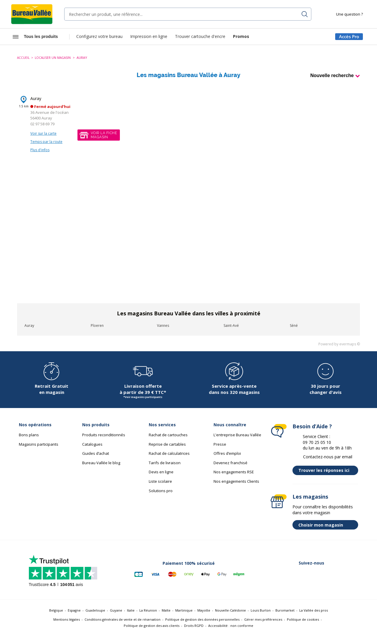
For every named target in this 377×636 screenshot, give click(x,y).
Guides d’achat (95, 453)
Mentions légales (66, 619)
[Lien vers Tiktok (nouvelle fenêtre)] (350, 574)
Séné (294, 325)
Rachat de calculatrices (169, 453)
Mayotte (203, 610)
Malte (166, 610)
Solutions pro (161, 490)
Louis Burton (261, 610)
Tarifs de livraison (165, 462)
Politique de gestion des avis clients (151, 625)
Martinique (184, 610)
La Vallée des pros (313, 610)
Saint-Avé (231, 325)
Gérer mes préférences (263, 619)
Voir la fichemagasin (104, 135)
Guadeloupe (95, 610)
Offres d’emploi (227, 453)
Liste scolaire (160, 481)
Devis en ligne (161, 471)
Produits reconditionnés (103, 434)
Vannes (163, 325)
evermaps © (349, 344)
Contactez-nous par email (327, 456)
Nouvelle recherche (332, 75)
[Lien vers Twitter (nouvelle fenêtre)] (289, 574)
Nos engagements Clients (236, 481)
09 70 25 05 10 (317, 442)
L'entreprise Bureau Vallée (237, 434)
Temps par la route (46, 141)
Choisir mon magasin (326, 525)
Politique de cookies (303, 619)
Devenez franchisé (230, 462)
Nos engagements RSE (234, 471)
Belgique (56, 610)
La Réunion (148, 610)
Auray (35, 98)
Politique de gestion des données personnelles (202, 619)
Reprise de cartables (167, 444)
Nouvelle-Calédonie (230, 610)
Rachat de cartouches (168, 434)
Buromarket (285, 610)
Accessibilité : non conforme (230, 625)
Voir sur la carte (43, 133)
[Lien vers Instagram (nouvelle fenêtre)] (320, 574)
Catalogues (92, 444)
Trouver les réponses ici (326, 470)
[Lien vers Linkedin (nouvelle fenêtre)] (304, 574)
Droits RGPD (194, 625)
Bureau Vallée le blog (101, 462)
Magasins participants (38, 444)
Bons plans (29, 434)
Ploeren (97, 325)
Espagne (74, 610)
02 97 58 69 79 (42, 123)
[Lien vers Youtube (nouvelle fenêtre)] (335, 574)
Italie (131, 610)
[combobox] (187, 14)
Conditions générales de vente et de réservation (123, 619)
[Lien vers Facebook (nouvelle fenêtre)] (274, 574)
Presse (220, 444)
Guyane (116, 610)
